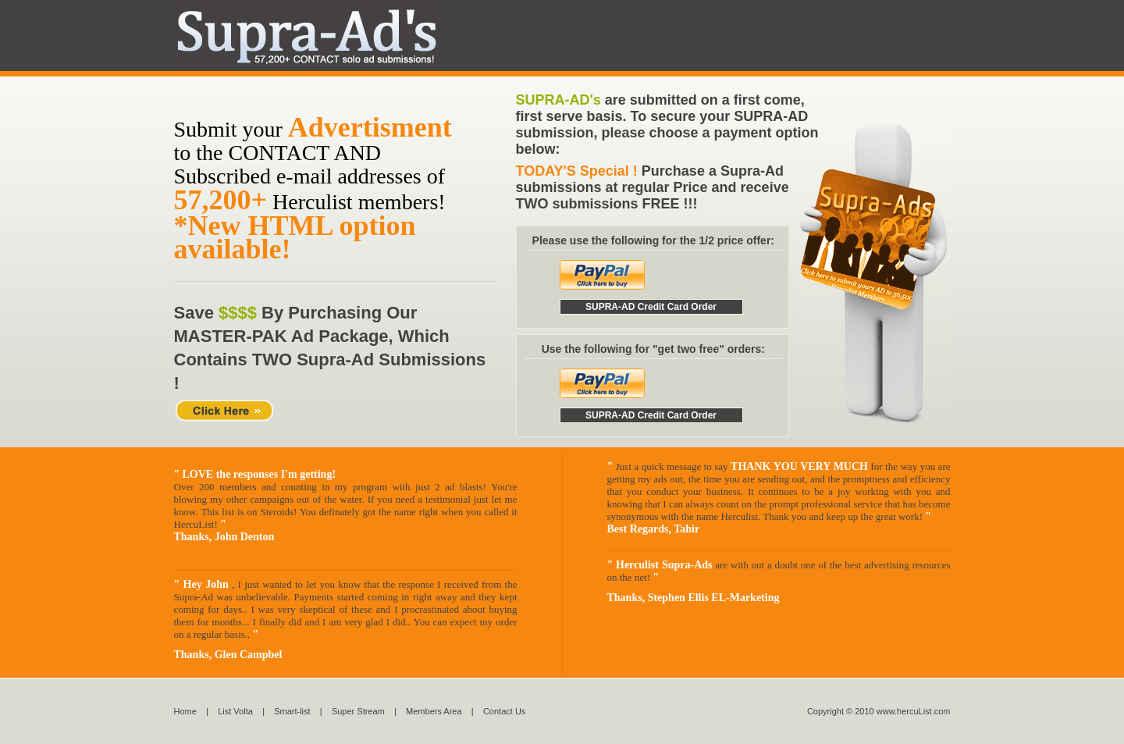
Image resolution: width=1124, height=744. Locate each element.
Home (185, 711)
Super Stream (358, 711)
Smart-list (292, 711)
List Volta (234, 711)
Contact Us (504, 711)
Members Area (434, 711)
